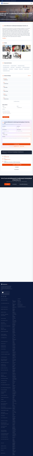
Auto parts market (3, 318)
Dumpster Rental (14, 366)
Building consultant (3, 329)
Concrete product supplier (14, 350)
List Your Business (20, 305)
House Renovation (14, 416)
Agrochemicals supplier (4, 300)
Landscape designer (14, 432)
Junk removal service (4, 426)
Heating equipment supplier (4, 410)
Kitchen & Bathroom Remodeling (14, 428)
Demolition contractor (4, 360)
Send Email (14, 184)
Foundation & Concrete (14, 393)
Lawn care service (14, 437)
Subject (3, 133)
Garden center (14, 398)
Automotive (14, 322)
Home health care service (4, 413)
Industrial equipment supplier (14, 418)
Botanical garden (14, 326)
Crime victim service (14, 357)
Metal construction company (14, 451)
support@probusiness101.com (22, 306)
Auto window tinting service (14, 321)
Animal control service (14, 307)
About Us (19, 300)
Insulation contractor (14, 421)
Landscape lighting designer (5, 433)
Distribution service (14, 363)
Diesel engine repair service (5, 362)
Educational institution (14, 368)
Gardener (2, 399)
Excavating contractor (4, 380)
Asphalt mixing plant (14, 312)
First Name (4, 126)
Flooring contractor (14, 390)
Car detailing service (4, 337)
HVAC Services (14, 405)
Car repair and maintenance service (14, 339)
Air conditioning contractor (14, 301)
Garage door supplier (14, 395)
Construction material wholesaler (14, 355)
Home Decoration (14, 410)
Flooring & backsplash (4, 389)
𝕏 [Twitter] (3, 296)
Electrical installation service (14, 371)
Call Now (7, 184)
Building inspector (14, 330)
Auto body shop (3, 315)
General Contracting (14, 400)
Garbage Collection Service (4, 397)
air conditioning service (6, 67)
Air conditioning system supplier (14, 304)
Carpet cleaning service (4, 341)
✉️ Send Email (16, 167)
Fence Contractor (14, 381)
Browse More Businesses (24, 184)
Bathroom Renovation (14, 324)
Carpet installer (14, 342)
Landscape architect (4, 431)
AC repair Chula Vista (13, 65)
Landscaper (14, 433)
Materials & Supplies (14, 448)
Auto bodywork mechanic (14, 316)
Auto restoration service (4, 320)
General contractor (3, 401)
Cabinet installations (3, 334)
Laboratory (14, 430)
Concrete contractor (14, 347)
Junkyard (14, 426)
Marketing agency (14, 446)
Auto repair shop (14, 319)
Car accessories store (4, 335)
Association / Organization (4, 314)
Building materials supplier (4, 331)
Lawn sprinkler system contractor (14, 440)
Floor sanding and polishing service (6, 387)
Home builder (14, 412)
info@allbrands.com (16, 146)
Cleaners (14, 345)
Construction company (14, 352)
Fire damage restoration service (5, 384)
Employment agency (3, 376)
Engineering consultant (14, 377)
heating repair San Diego (21, 65)
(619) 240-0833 (22, 146)
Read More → (4, 38)
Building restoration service (14, 332)
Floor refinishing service (14, 385)
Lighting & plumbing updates (14, 444)
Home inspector (14, 414)
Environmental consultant (4, 378)
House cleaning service (4, 417)
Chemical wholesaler (14, 344)
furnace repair (12, 67)
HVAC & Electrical (3, 404)
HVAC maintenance (18, 67)
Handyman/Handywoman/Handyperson (6, 408)
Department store (14, 361)
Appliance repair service (4, 309)
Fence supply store (3, 382)
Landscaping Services (14, 435)
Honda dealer (3, 415)
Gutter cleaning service (4, 403)
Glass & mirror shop (14, 402)
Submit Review (5, 117)
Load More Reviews (16, 101)
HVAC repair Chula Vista (6, 65)
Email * (18, 106)
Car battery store (14, 336)
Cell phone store (3, 343)
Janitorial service (14, 424)
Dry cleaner (14, 364)
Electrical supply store (14, 373)
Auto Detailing (14, 314)
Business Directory (20, 304)
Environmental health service (14, 379)
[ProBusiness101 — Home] (5, 3)
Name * (3, 106)
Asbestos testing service (14, 310)
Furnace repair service (4, 395)
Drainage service (3, 364)
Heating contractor (14, 408)
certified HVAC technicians (26, 67)
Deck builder (14, 359)
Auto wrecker (3, 322)
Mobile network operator (14, 454)
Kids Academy (3, 427)
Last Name (18, 126)
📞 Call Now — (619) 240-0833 (16, 165)
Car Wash (14, 334)
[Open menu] (31, 3)
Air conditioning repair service (5, 303)
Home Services (3, 412)
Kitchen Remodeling (3, 430)
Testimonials (19, 301)
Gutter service (14, 403)
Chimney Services (3, 345)
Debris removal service (4, 359)
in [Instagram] (5, 296)
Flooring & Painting (14, 388)
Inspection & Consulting (4, 420)
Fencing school (14, 383)
